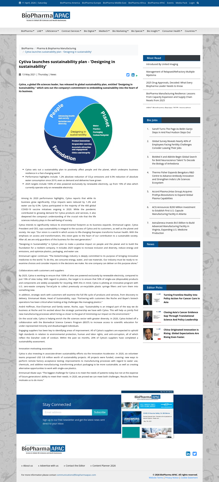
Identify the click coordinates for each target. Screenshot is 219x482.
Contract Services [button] (70, 31)
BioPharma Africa (137, 2)
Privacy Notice (172, 477)
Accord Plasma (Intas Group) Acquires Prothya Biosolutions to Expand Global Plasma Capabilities (172, 195)
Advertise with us (48, 465)
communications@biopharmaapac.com (76, 474)
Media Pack (181, 2)
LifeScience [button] (51, 31)
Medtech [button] (103, 31)
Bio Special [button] (136, 31)
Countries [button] (190, 31)
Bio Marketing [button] (119, 31)
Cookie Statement (189, 477)
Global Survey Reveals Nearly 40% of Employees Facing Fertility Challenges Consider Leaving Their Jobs (172, 144)
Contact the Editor (74, 465)
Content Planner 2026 (103, 465)
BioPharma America (70, 2)
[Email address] (67, 412)
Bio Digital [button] (89, 31)
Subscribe (100, 412)
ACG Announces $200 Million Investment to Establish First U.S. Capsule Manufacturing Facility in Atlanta (173, 210)
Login (192, 2)
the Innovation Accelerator (101, 353)
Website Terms (156, 477)
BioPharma (27, 48)
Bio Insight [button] (152, 31)
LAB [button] (39, 31)
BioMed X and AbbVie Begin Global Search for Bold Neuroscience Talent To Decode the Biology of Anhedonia (174, 160)
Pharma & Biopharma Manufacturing (56, 48)
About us (27, 465)
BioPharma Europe (91, 2)
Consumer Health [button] (171, 31)
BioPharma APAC (156, 2)
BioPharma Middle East (114, 2)
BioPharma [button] (27, 31)
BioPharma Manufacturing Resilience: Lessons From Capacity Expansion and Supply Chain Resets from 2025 (170, 98)
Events (170, 2)
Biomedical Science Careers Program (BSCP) (66, 322)
